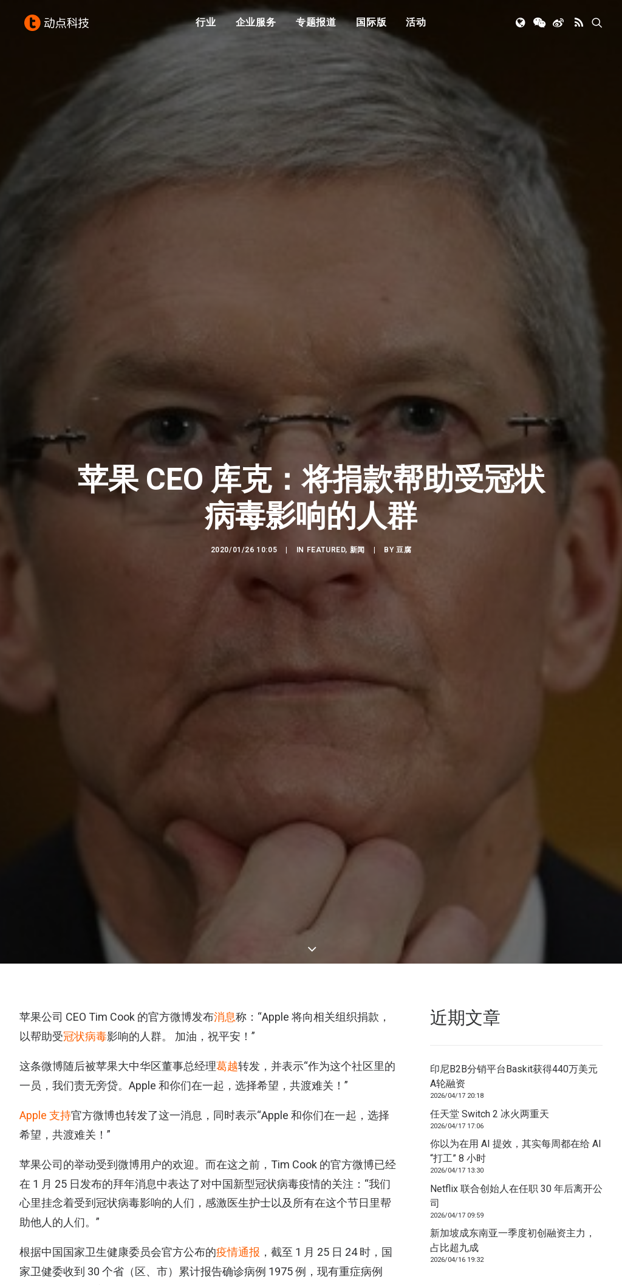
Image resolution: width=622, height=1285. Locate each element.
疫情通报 (238, 1216)
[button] (521, 26)
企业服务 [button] (256, 26)
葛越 (227, 1030)
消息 (225, 981)
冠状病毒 (85, 1000)
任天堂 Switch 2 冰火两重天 (489, 1078)
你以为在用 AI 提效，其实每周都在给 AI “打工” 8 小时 (515, 1115)
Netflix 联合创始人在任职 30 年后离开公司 (516, 1160)
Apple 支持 (45, 1079)
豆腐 (403, 531)
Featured (326, 531)
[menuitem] (206, 26)
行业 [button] (206, 26)
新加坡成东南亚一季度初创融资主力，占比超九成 (512, 1204)
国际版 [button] (371, 26)
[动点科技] (58, 26)
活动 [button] (416, 26)
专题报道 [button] (316, 26)
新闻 (357, 531)
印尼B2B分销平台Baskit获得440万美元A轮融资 (514, 1040)
